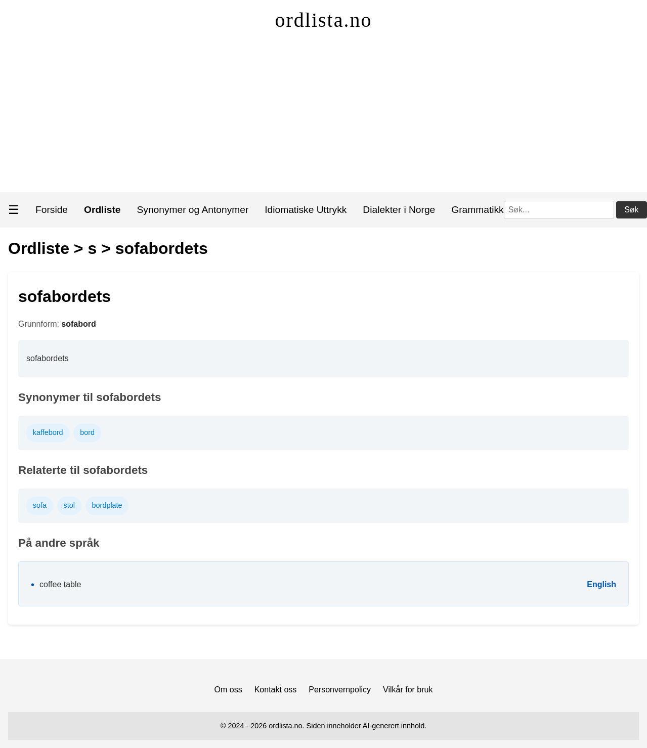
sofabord (78, 324)
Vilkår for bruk (408, 689)
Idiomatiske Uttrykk (306, 209)
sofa (40, 505)
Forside (51, 209)
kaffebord (48, 432)
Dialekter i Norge (399, 209)
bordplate (107, 505)
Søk (631, 209)
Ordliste (38, 248)
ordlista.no (323, 20)
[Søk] (559, 210)
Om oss (228, 689)
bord (87, 432)
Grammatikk (477, 209)
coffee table (60, 584)
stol (69, 505)
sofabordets (161, 248)
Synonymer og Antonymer (193, 209)
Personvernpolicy (340, 689)
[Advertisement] (323, 116)
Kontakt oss (275, 689)
